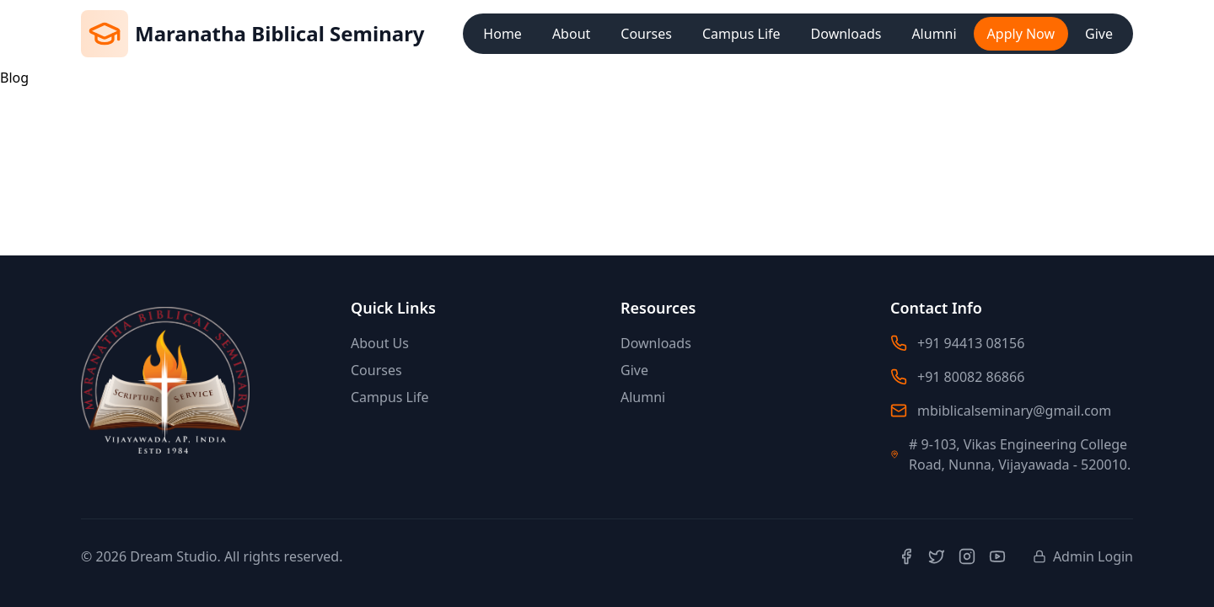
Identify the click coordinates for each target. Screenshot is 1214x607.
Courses (646, 33)
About (571, 33)
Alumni (933, 33)
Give (1099, 33)
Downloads (846, 33)
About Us (380, 343)
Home (502, 33)
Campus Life (741, 33)
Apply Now (1021, 33)
